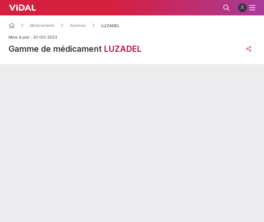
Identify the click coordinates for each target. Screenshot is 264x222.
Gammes (78, 25)
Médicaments (42, 25)
